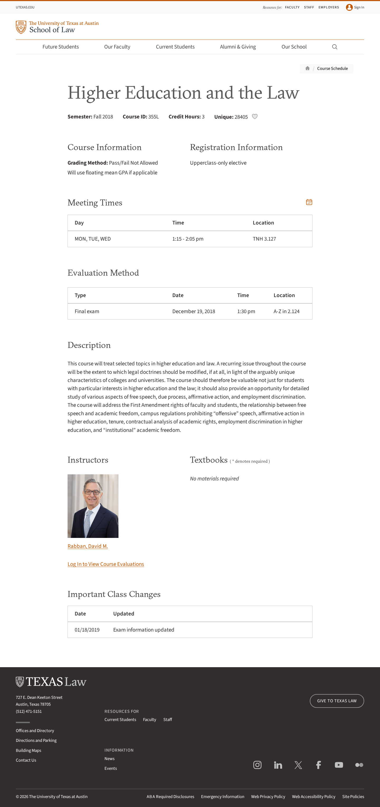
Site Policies (353, 797)
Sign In (355, 7)
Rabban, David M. (93, 512)
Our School (298, 47)
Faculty (292, 7)
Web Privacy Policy (268, 797)
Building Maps (28, 750)
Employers (329, 7)
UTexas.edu (25, 7)
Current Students (179, 47)
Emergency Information (222, 797)
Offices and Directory (35, 731)
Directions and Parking (36, 740)
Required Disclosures (170, 797)
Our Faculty (120, 47)
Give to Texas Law (337, 701)
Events (110, 768)
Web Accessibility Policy (313, 797)
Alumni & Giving (241, 47)
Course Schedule (332, 68)
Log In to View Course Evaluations (106, 564)
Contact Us (26, 760)
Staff (309, 7)
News (109, 759)
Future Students (64, 47)
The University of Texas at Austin (58, 797)
